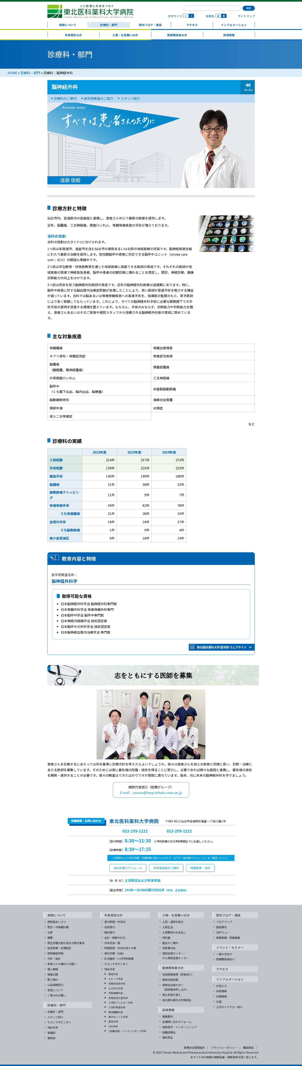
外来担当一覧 (112, 943)
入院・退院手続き (172, 922)
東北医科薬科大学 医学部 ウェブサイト (221, 647)
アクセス (192, 25)
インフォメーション (234, 25)
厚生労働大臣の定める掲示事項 (65, 943)
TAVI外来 (113, 1026)
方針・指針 (54, 958)
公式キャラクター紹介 (229, 1007)
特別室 (166, 938)
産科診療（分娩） (114, 953)
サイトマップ (246, 16)
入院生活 (167, 927)
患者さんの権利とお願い (61, 964)
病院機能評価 (55, 953)
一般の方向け (224, 954)
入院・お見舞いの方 (125, 35)
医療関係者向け (225, 959)
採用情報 (229, 35)
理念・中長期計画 (58, 927)
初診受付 (109, 927)
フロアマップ (224, 922)
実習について (55, 990)
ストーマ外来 (115, 978)
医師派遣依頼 (170, 980)
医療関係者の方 (177, 35)
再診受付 (109, 932)
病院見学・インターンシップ (179, 1027)
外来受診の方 (73, 35)
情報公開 (52, 974)
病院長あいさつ (56, 922)
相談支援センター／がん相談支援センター (175, 955)
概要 (50, 938)
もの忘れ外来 (115, 988)
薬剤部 (51, 1038)
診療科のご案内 (65, 98)
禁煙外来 (113, 974)
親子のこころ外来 (118, 1016)
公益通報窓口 (55, 985)
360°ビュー (223, 932)
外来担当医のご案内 (166, 868)
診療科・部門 (108, 25)
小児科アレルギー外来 (120, 1002)
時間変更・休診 (200, 868)
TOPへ (251, 900)
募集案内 (167, 1016)
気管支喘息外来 (116, 983)
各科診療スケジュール (128, 868)
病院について (67, 25)
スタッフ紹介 (130, 98)
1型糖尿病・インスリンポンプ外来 (127, 1031)
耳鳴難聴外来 (115, 1012)
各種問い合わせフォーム (176, 1022)
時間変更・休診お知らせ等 (120, 948)
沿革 (50, 932)
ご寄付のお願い (56, 995)
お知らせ (221, 986)
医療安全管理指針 (194, 1047)
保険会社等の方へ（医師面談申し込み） (175, 987)
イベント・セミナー (230, 947)
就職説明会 (169, 1032)
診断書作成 (169, 948)
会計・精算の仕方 (114, 938)
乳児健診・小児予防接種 (118, 958)
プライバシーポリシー (224, 1047)
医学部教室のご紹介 (98, 98)
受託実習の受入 (171, 995)
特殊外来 (52, 1027)
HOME (12, 72)
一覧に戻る (248, 89)
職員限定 (248, 1047)
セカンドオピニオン (59, 1022)
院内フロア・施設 (150, 25)
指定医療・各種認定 (59, 948)
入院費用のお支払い (174, 932)
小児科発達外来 (116, 1007)
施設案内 (221, 927)
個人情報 (52, 969)
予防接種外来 (115, 993)
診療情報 (221, 996)
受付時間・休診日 (114, 922)
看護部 (51, 1033)
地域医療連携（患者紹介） (178, 974)
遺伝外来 (113, 1021)
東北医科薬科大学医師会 (176, 1000)
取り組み (52, 979)
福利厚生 (167, 1037)
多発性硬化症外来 (118, 998)
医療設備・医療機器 (228, 938)
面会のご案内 (170, 943)
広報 (218, 1002)
